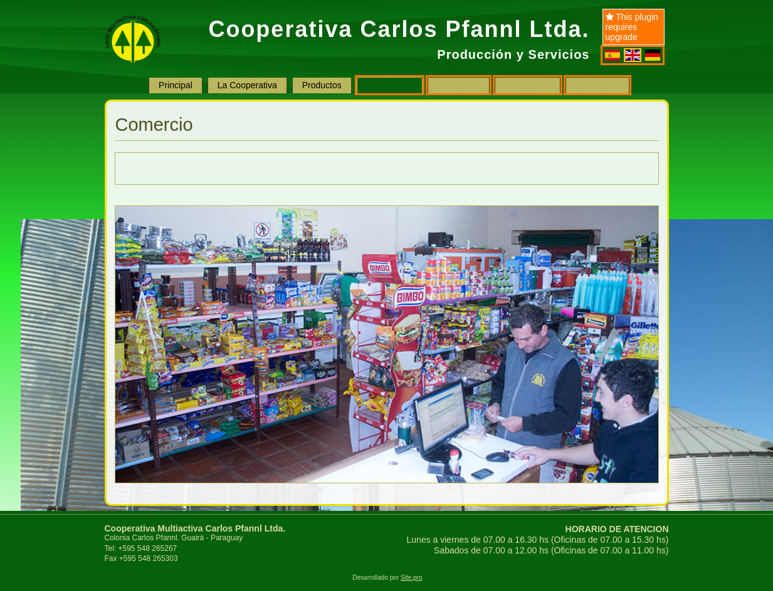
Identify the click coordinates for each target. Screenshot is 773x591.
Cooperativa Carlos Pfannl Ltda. (398, 29)
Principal (175, 85)
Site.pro (411, 577)
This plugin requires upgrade (632, 27)
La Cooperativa (247, 85)
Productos (322, 85)
